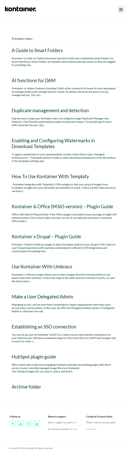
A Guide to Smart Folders (37, 50)
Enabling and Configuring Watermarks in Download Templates (53, 143)
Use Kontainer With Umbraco (42, 266)
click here (73, 429)
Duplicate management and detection (50, 110)
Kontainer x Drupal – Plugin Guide (46, 236)
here (74, 422)
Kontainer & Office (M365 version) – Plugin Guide (62, 206)
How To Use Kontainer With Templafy (50, 176)
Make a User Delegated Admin (42, 296)
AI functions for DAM (34, 80)
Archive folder (26, 387)
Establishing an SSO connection (44, 326)
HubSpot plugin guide (34, 356)
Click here (91, 429)
